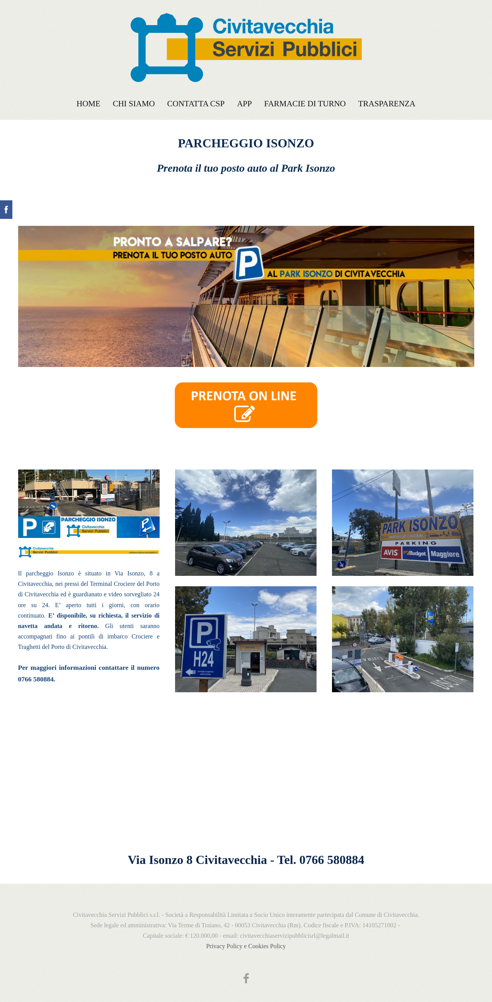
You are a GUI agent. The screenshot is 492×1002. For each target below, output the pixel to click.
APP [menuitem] (244, 103)
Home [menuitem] (88, 103)
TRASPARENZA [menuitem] (386, 103)
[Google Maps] (246, 787)
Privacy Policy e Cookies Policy (246, 946)
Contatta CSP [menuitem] (196, 103)
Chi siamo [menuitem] (134, 103)
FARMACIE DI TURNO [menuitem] (305, 103)
